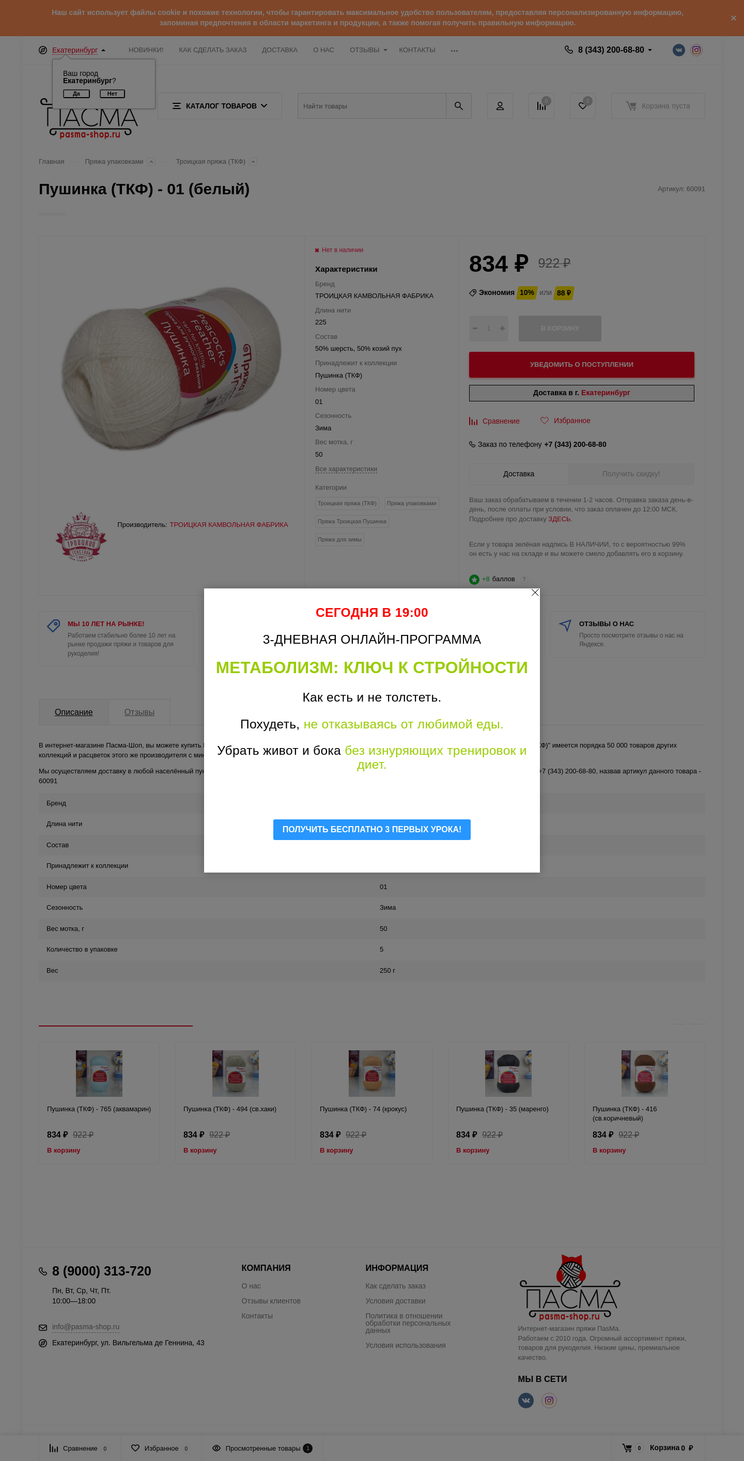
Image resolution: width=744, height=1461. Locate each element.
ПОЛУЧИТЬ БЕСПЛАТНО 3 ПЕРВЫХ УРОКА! (372, 829)
